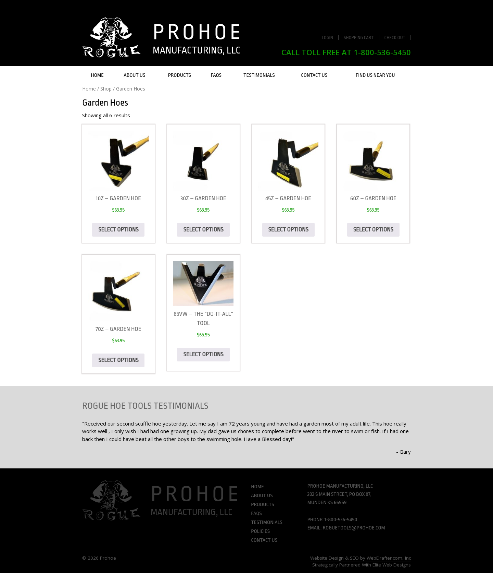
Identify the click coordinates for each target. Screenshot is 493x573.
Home (97, 75)
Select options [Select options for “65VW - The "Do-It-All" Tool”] (203, 354)
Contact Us (314, 75)
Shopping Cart (359, 37)
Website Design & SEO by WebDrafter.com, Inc (360, 558)
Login (327, 37)
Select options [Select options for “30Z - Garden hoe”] (203, 229)
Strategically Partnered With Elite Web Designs (361, 565)
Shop (106, 88)
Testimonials (259, 75)
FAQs (216, 75)
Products (179, 75)
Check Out (395, 37)
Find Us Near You (375, 75)
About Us (134, 75)
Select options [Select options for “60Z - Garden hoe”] (373, 229)
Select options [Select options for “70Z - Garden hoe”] (118, 360)
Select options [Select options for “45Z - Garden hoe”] (288, 229)
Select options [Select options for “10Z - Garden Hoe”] (118, 229)
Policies (260, 531)
